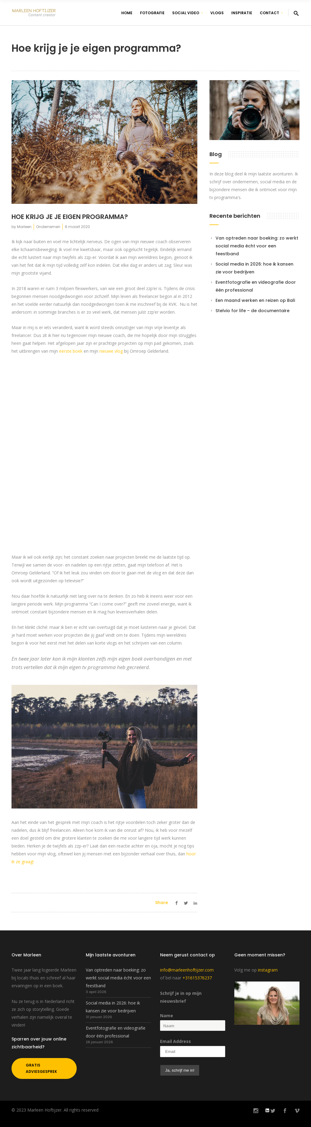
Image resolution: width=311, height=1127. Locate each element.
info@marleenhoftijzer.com (187, 970)
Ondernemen (48, 226)
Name (166, 1015)
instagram (268, 970)
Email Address (175, 1041)
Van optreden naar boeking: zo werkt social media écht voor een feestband (257, 246)
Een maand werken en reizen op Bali (255, 300)
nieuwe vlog (111, 351)
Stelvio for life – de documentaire (252, 311)
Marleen (24, 226)
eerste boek (70, 351)
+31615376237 (197, 978)
